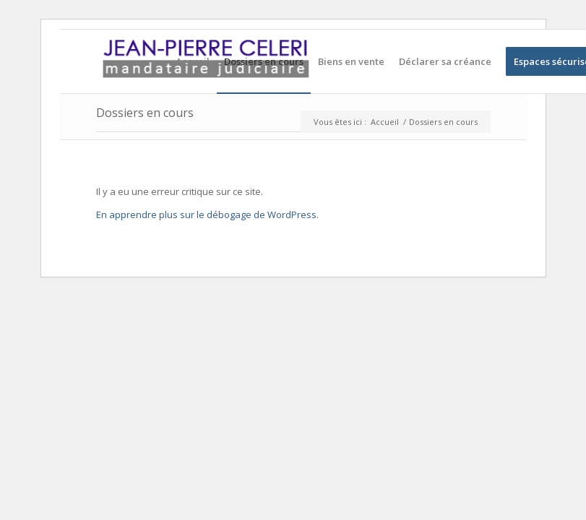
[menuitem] (192, 61)
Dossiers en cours (145, 113)
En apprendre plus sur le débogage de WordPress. (207, 214)
